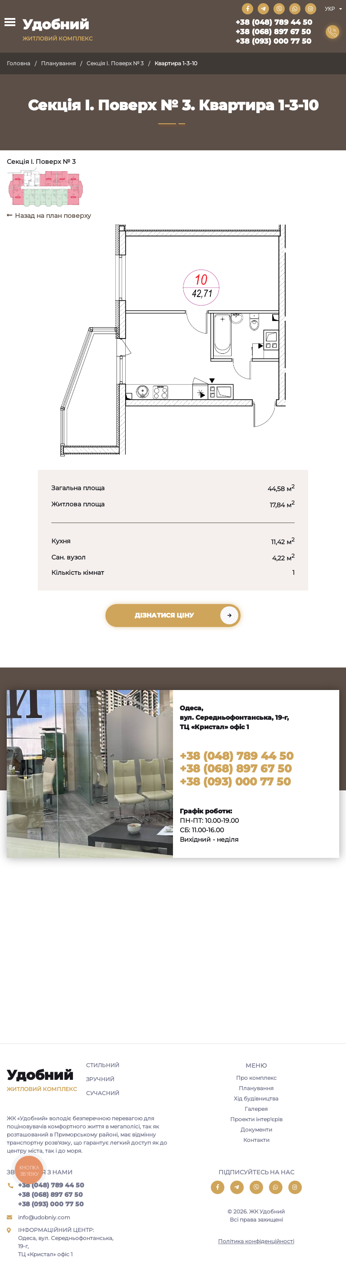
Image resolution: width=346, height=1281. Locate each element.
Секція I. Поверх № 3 (115, 63)
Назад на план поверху (53, 216)
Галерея (256, 1108)
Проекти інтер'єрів (256, 1119)
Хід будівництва (256, 1098)
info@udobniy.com (44, 1217)
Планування (58, 63)
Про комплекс (256, 1077)
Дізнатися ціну (164, 615)
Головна (18, 63)
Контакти (256, 1140)
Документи (256, 1129)
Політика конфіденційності (256, 1241)
